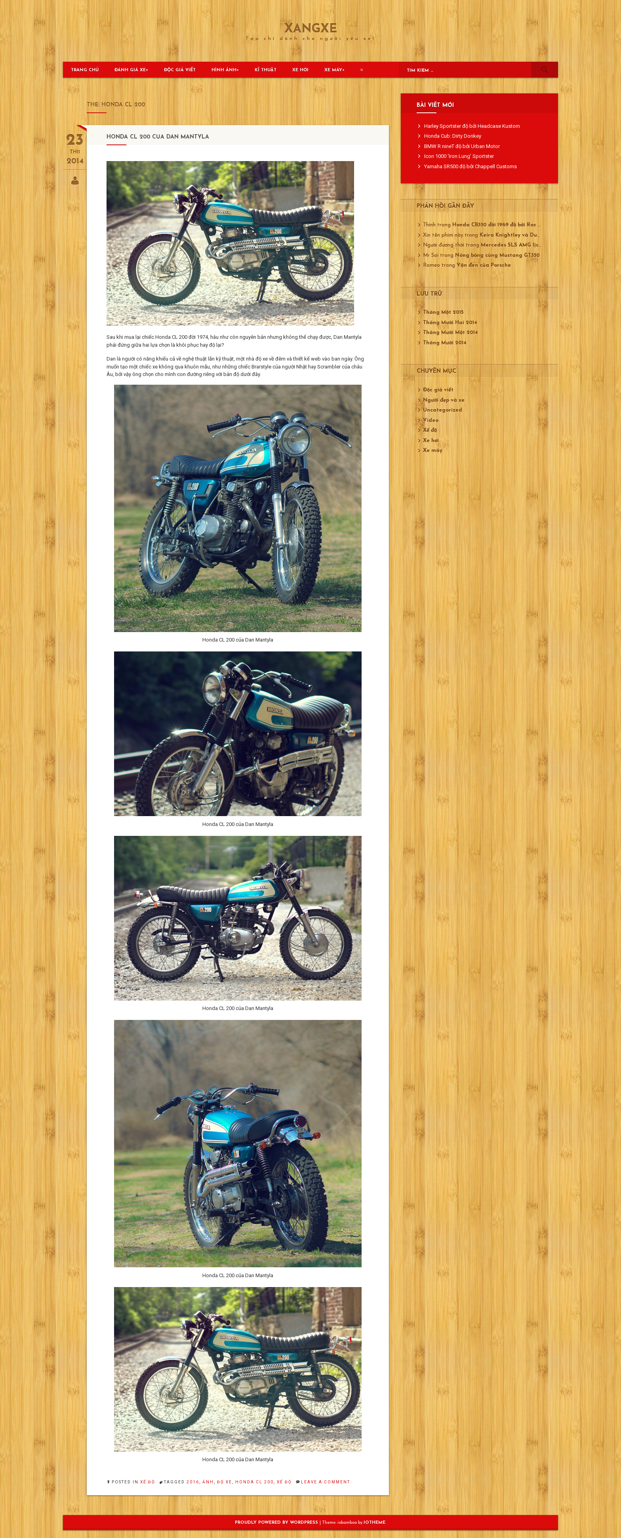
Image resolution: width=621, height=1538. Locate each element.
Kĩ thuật (265, 70)
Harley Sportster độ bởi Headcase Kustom (472, 126)
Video (430, 420)
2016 (193, 1482)
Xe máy (333, 70)
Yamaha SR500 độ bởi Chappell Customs (470, 166)
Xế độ (147, 1482)
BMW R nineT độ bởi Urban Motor (462, 146)
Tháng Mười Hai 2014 (450, 322)
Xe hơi (300, 70)
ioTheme (374, 1523)
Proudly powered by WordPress (277, 1523)
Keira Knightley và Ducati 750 (519, 235)
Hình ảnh (223, 70)
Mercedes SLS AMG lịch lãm (517, 245)
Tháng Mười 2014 (445, 343)
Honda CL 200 (254, 1482)
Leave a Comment (325, 1482)
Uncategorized (442, 410)
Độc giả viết (180, 70)
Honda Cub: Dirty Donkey (452, 136)
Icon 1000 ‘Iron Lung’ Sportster (459, 156)
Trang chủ (85, 70)
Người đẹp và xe (444, 400)
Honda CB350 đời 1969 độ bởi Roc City (500, 225)
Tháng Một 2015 (443, 312)
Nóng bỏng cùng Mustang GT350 (497, 255)
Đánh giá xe (130, 70)
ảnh (208, 1482)
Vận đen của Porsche (484, 265)
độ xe (224, 1482)
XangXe (310, 30)
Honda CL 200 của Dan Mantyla (158, 137)
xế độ (284, 1482)
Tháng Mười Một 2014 (450, 332)
